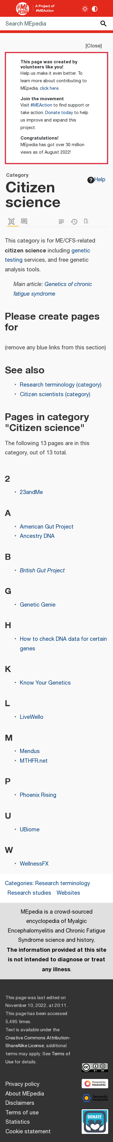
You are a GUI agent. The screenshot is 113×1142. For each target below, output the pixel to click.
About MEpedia (24, 1094)
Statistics (17, 1122)
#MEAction (41, 105)
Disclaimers (19, 1103)
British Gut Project (42, 571)
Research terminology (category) (60, 385)
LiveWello (31, 717)
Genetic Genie (37, 605)
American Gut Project (47, 527)
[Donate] (95, 1120)
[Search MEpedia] (56, 23)
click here (49, 88)
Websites (68, 893)
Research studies (29, 893)
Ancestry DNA (37, 536)
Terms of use (22, 1113)
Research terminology (62, 883)
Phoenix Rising (38, 795)
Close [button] (93, 46)
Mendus (30, 751)
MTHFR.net (34, 761)
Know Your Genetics (45, 683)
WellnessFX (34, 864)
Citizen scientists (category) (55, 394)
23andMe (31, 492)
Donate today (59, 113)
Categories (19, 883)
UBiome (29, 830)
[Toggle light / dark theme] (85, 8)
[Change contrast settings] (94, 8)
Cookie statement (28, 1132)
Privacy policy (22, 1084)
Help (96, 180)
